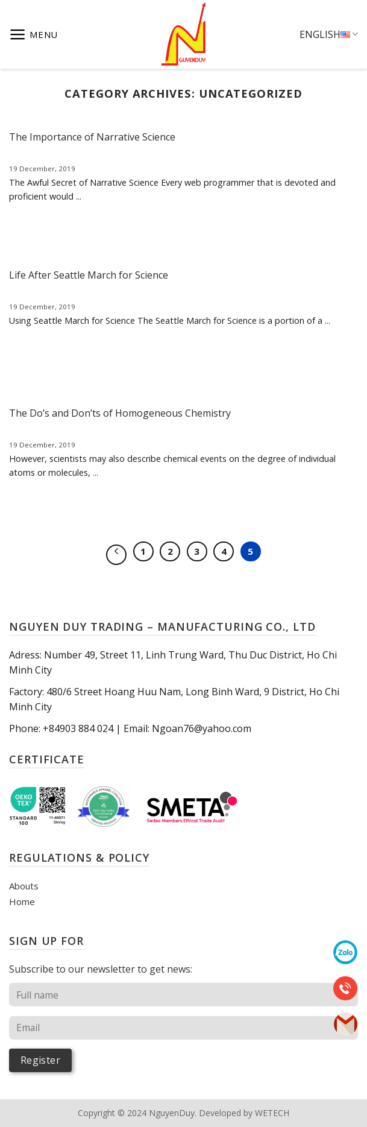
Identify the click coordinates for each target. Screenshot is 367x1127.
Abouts (24, 886)
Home (22, 901)
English (329, 34)
